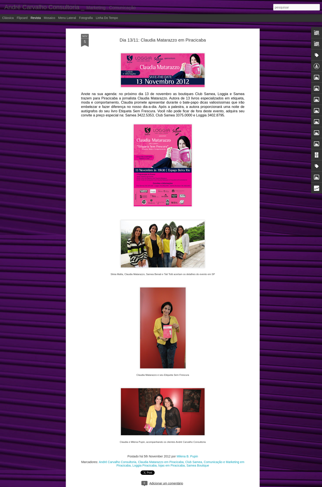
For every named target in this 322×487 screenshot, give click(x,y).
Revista (36, 18)
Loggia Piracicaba (144, 464)
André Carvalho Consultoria (117, 461)
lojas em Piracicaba (171, 464)
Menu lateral (67, 18)
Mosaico (49, 18)
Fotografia (86, 18)
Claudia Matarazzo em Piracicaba (160, 461)
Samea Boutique (197, 464)
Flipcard (22, 18)
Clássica (8, 18)
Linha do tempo (107, 18)
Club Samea (193, 461)
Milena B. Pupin (187, 455)
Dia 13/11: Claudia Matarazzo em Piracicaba (163, 39)
